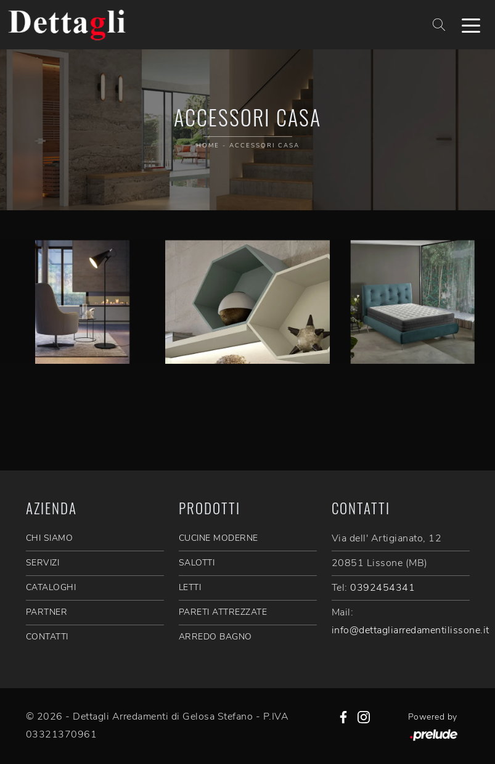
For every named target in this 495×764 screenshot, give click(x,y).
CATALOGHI (51, 587)
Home (207, 145)
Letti (190, 587)
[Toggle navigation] (471, 24)
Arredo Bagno (215, 637)
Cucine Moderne (218, 538)
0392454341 (382, 587)
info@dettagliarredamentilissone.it (410, 630)
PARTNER (47, 612)
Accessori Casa (264, 145)
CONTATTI (47, 637)
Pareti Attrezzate (223, 612)
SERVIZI (43, 563)
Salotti (197, 563)
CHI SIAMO (49, 538)
